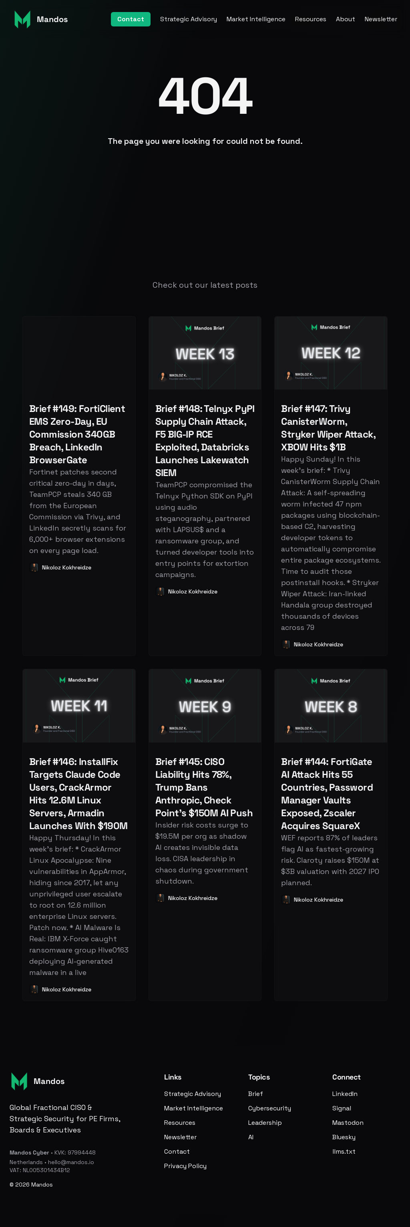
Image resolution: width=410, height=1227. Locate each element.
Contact (130, 19)
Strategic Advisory (188, 19)
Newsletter (381, 19)
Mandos (42, 1184)
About (345, 19)
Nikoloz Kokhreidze (66, 567)
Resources (310, 19)
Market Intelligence (256, 19)
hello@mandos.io (71, 1162)
